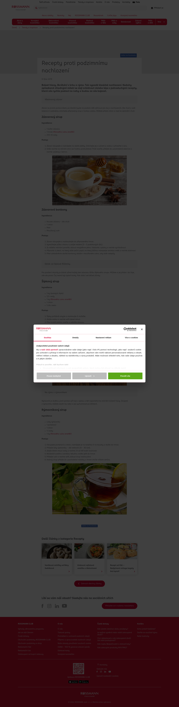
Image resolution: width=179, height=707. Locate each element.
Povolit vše (125, 376)
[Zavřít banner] (142, 329)
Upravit (89, 376)
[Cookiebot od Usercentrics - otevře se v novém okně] (125, 329)
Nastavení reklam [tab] (103, 337)
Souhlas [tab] (47, 337)
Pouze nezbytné (54, 376)
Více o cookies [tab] (131, 337)
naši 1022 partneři (49, 350)
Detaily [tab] (75, 337)
